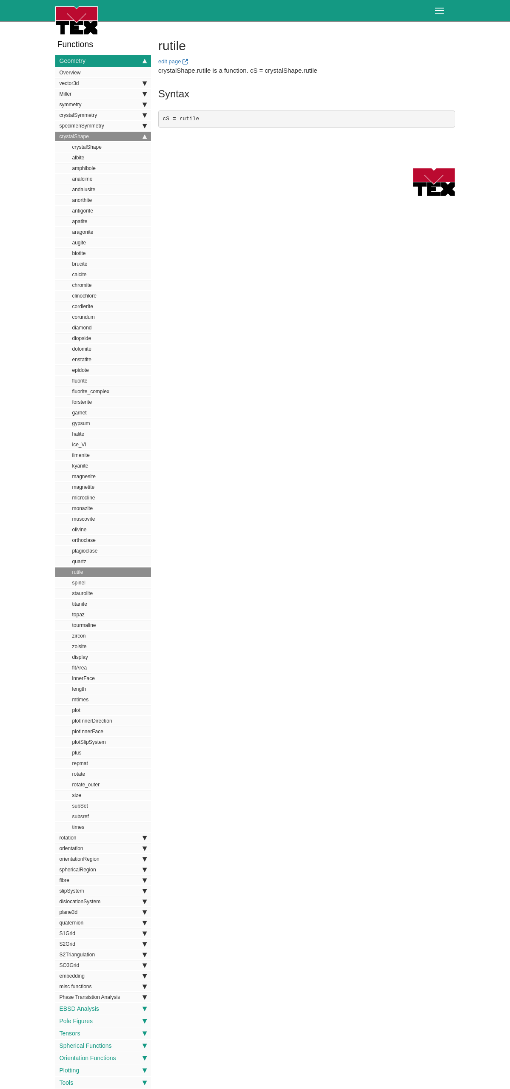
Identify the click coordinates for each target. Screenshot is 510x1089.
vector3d (103, 83)
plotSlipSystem (89, 742)
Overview (70, 73)
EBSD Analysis (103, 1008)
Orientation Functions (103, 1058)
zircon (79, 636)
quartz (79, 561)
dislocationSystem (103, 901)
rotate (78, 774)
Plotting (103, 1070)
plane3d (103, 912)
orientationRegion (103, 859)
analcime (82, 179)
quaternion (103, 923)
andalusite (84, 190)
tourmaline (84, 625)
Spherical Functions (103, 1045)
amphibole (84, 168)
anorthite (82, 200)
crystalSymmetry (103, 115)
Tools (103, 1082)
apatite (80, 221)
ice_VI (79, 445)
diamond (82, 328)
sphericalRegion (103, 869)
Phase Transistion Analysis (103, 997)
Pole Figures (103, 1021)
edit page (169, 61)
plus (77, 753)
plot (76, 710)
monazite (82, 508)
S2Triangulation (103, 955)
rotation (103, 838)
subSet (80, 806)
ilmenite (81, 455)
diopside (81, 338)
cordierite (82, 306)
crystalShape (103, 136)
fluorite (80, 381)
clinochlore (84, 296)
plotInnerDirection (92, 721)
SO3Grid (103, 965)
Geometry (103, 61)
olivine (79, 530)
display (80, 657)
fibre (103, 880)
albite (78, 158)
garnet (79, 413)
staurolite (82, 593)
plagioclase (85, 551)
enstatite (81, 360)
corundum (83, 317)
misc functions (103, 986)
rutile (77, 572)
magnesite (84, 476)
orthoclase (84, 540)
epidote (80, 370)
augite (79, 243)
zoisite (79, 646)
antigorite (82, 211)
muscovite (83, 519)
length (79, 689)
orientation (103, 848)
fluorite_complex (90, 391)
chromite (82, 285)
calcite (79, 275)
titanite (79, 604)
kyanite (80, 466)
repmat (80, 763)
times (78, 827)
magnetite (83, 487)
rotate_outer (86, 785)
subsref (80, 817)
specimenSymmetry (103, 126)
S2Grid (103, 944)
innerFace (83, 678)
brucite (80, 264)
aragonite (83, 232)
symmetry (103, 104)
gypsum (81, 423)
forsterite (82, 402)
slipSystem (103, 891)
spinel (78, 583)
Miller (103, 94)
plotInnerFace (87, 732)
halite (78, 434)
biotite (79, 253)
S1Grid (103, 933)
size (76, 795)
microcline (83, 498)
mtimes (80, 700)
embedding (103, 976)
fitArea (79, 668)
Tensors (103, 1033)
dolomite (81, 349)
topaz (78, 615)
